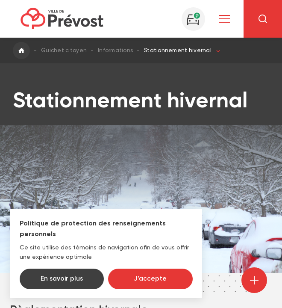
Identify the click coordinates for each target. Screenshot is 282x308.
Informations (115, 50)
